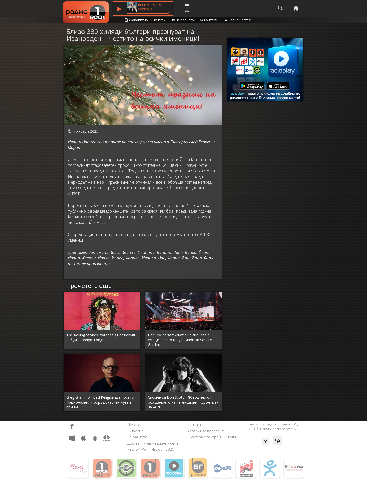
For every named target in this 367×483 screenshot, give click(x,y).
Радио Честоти (238, 20)
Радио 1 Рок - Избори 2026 (150, 449)
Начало (133, 424)
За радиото (183, 20)
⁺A (277, 440)
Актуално (135, 431)
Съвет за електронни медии (212, 437)
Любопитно (136, 20)
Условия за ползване (205, 431)
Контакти (209, 20)
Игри (160, 20)
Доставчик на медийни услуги (153, 443)
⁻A (266, 441)
